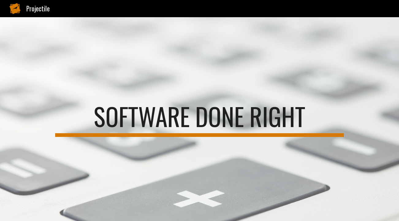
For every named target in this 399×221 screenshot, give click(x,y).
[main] (199, 119)
